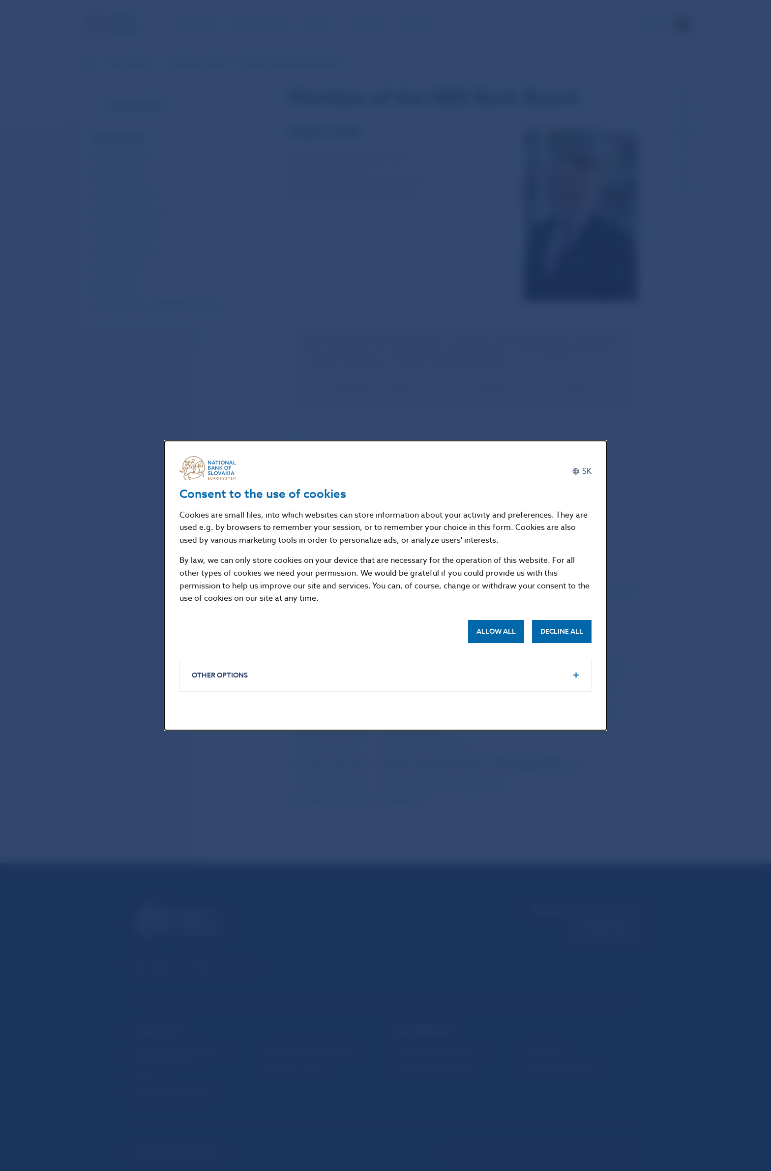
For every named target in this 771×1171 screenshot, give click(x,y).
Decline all (561, 631)
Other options (220, 675)
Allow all (496, 631)
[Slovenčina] (582, 472)
